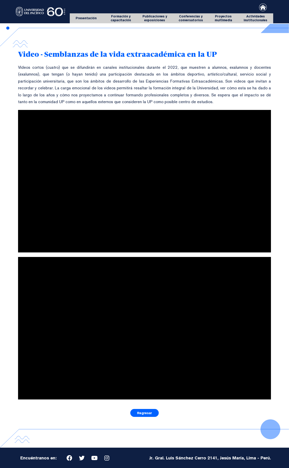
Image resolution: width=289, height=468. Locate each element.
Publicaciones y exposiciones (154, 18)
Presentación (87, 18)
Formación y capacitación (121, 18)
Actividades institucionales (255, 18)
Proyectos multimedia (223, 18)
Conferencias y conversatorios (191, 18)
